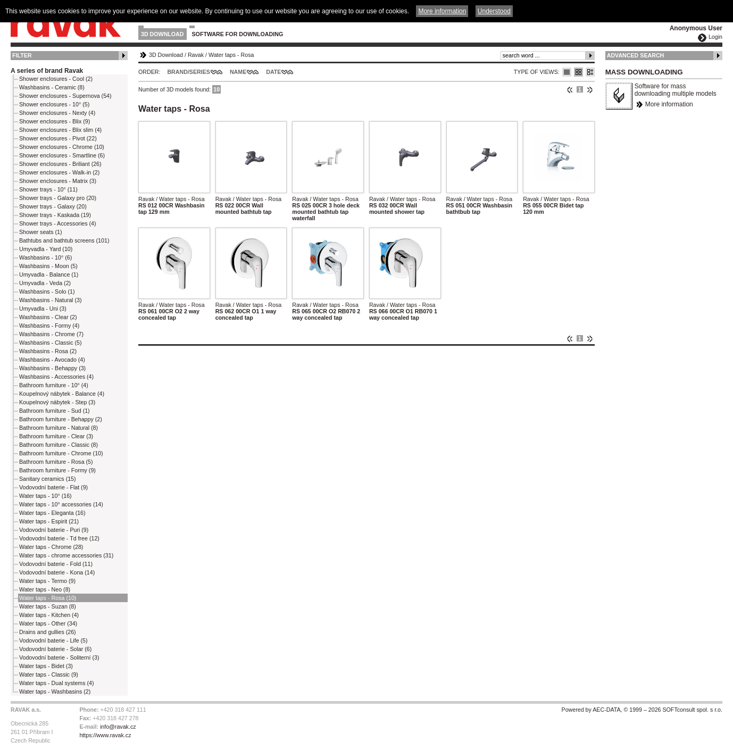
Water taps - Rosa (231, 55)
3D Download (162, 34)
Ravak (196, 55)
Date (273, 72)
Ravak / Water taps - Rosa (171, 199)
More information (669, 104)
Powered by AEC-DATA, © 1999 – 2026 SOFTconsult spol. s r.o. (642, 709)
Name (238, 72)
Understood (494, 11)
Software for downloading (238, 34)
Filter (22, 55)
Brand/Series (188, 72)
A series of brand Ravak (47, 70)
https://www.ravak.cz (105, 735)
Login (715, 37)
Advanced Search (635, 55)
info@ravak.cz (118, 726)
